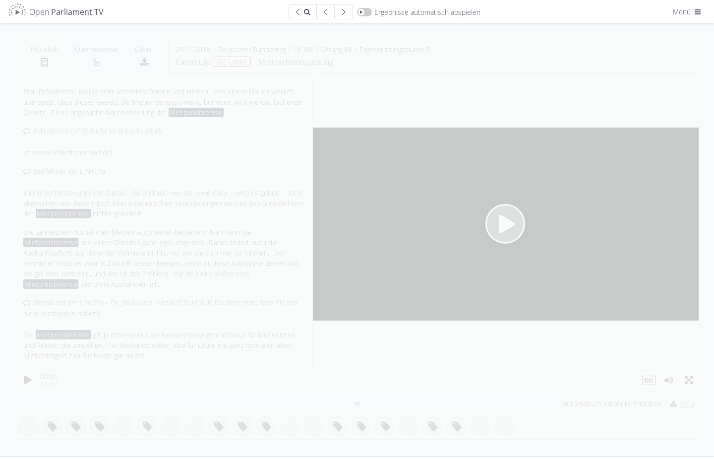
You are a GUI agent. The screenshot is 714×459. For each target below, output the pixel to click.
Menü (688, 11)
